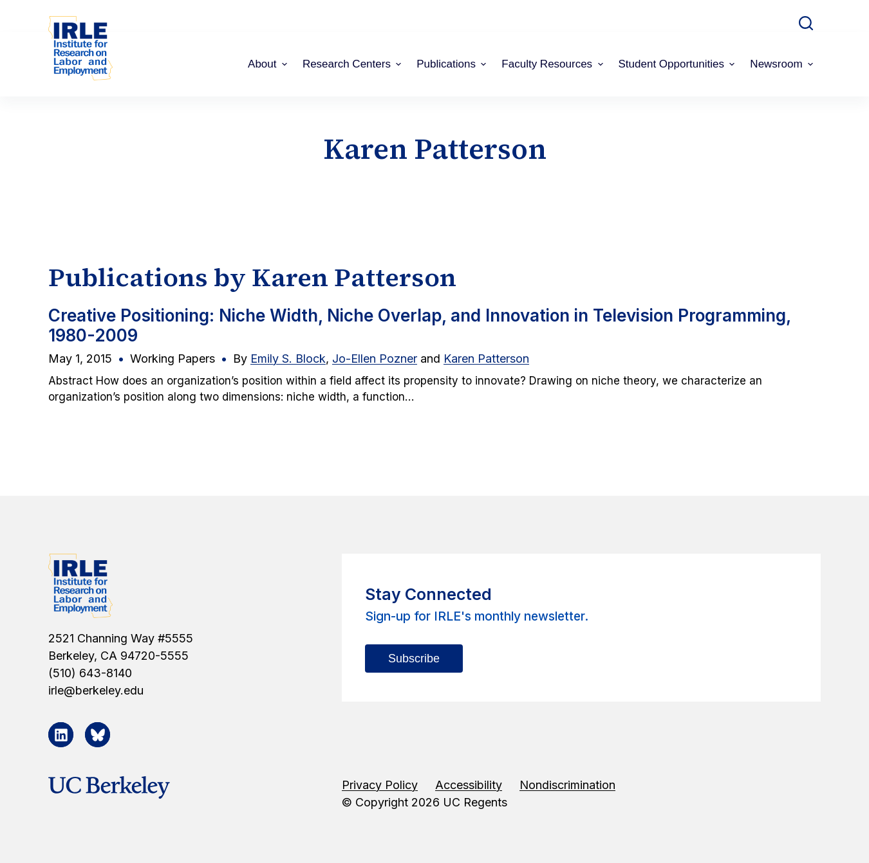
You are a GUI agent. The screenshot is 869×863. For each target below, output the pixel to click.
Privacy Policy (380, 785)
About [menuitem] (269, 64)
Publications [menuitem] (452, 64)
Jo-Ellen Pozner (374, 358)
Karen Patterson (486, 358)
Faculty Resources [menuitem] (553, 64)
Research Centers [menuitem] (353, 64)
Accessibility (468, 785)
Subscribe (414, 658)
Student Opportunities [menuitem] (678, 64)
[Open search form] (806, 23)
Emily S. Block (288, 358)
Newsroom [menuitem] (783, 64)
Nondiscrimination (567, 785)
